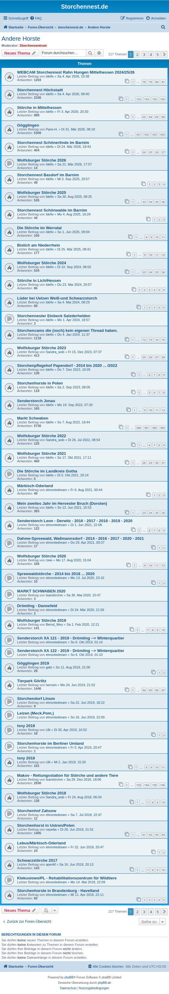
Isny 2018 (26, 758)
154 (146, 99)
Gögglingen (28, 125)
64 (150, 117)
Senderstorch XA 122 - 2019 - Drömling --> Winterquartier (70, 650)
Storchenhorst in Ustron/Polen (45, 825)
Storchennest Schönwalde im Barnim (52, 210)
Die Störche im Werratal (39, 228)
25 (150, 152)
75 (163, 340)
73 (150, 340)
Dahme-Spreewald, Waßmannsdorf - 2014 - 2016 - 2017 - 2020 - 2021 (80, 538)
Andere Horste (21, 38)
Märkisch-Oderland (35, 486)
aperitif (51, 864)
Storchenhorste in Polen (40, 383)
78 (144, 82)
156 (162, 99)
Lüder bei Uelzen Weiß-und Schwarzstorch (57, 298)
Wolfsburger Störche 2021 (41, 453)
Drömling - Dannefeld (37, 606)
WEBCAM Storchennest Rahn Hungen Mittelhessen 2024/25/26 (75, 72)
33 (144, 202)
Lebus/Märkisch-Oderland (41, 843)
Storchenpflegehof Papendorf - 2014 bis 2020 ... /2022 (67, 365)
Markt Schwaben (32, 418)
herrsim (51, 685)
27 (163, 152)
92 (150, 835)
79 (150, 82)
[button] (164, 54)
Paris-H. (52, 129)
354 (162, 134)
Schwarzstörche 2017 (37, 860)
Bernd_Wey (54, 624)
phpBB (69, 977)
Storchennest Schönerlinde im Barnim (53, 142)
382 (154, 428)
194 (146, 785)
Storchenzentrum (33, 45)
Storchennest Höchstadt (40, 90)
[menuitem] (36, 18)
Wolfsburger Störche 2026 (41, 160)
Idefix (49, 76)
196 (162, 785)
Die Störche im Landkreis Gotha (47, 471)
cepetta (51, 829)
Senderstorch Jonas (36, 401)
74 (156, 340)
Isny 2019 (26, 726)
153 (138, 99)
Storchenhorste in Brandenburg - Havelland (58, 890)
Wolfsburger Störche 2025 (41, 192)
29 (150, 463)
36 (163, 202)
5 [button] (158, 54)
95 (150, 690)
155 (154, 99)
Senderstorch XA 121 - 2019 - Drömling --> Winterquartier (70, 638)
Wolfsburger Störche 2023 (41, 348)
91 (144, 835)
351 (138, 134)
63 (144, 117)
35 (156, 202)
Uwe (49, 560)
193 (138, 785)
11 (163, 237)
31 (163, 463)
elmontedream (56, 490)
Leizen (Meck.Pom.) (35, 713)
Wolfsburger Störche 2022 (41, 436)
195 (154, 785)
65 (156, 117)
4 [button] (151, 54)
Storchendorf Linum (36, 698)
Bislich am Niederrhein (38, 245)
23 (144, 513)
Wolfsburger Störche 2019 (41, 620)
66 (163, 117)
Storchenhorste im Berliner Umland (50, 743)
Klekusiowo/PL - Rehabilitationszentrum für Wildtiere (67, 878)
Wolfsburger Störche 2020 (41, 556)
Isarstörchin (54, 595)
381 (146, 428)
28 (163, 357)
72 (144, 340)
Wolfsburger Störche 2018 (41, 793)
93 (156, 835)
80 (156, 82)
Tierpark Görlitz (31, 681)
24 (144, 152)
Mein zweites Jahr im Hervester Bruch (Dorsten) (62, 503)
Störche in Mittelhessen (39, 107)
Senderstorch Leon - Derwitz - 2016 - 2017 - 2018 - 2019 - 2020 (74, 521)
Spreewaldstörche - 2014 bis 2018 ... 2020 (56, 574)
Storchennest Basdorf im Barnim (48, 175)
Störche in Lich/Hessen (39, 280)
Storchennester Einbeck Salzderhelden (53, 316)
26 (156, 152)
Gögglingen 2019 (33, 663)
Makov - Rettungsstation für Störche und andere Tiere (67, 775)
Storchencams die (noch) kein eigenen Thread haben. (67, 330)
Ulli (48, 730)
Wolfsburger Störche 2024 (41, 263)
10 (156, 237)
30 (156, 463)
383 (162, 428)
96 (156, 690)
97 (163, 690)
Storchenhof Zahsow (36, 810)
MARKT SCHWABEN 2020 (41, 591)
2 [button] (137, 54)
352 (146, 134)
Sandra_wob (55, 352)
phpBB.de (104, 982)
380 (138, 428)
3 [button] (144, 54)
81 (163, 82)
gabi (49, 667)
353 (154, 134)
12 (163, 255)
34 (150, 202)
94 (144, 690)
